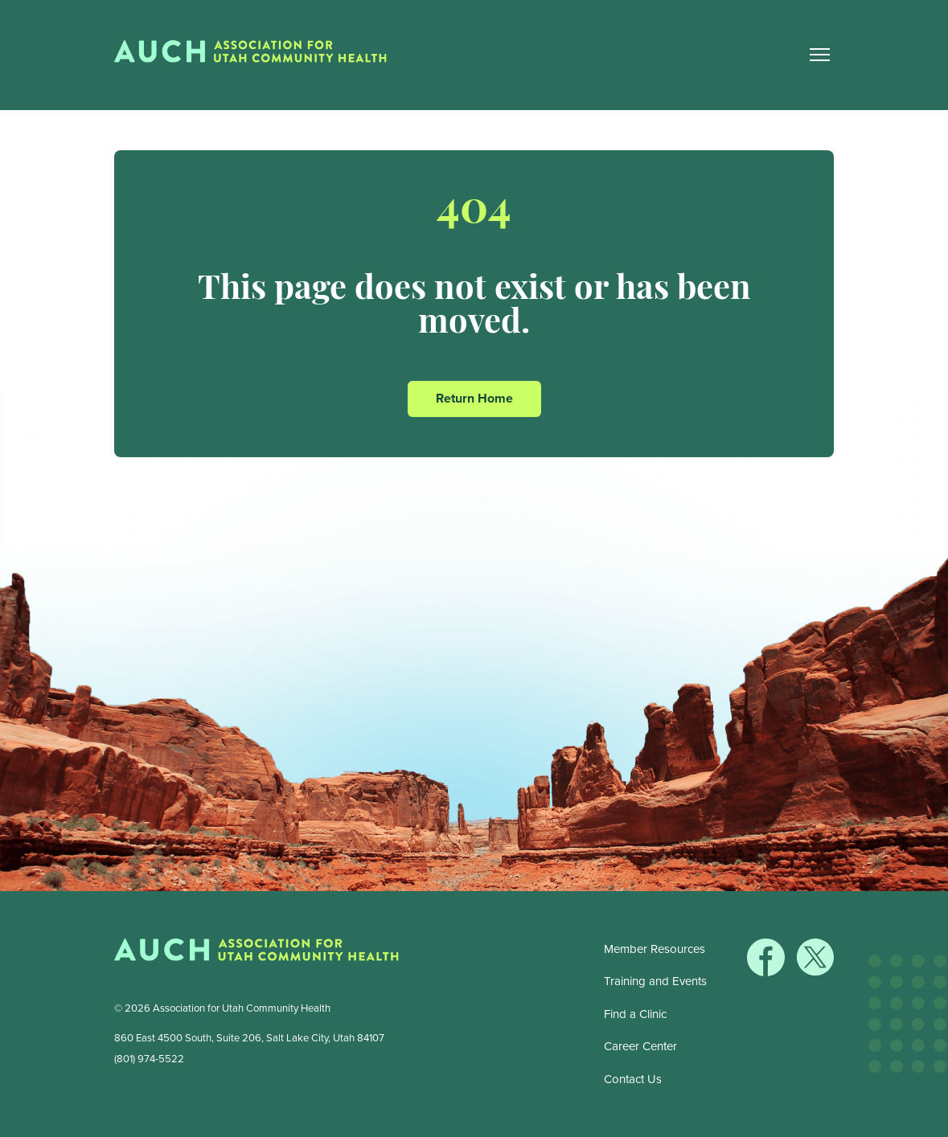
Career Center (640, 1046)
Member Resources (654, 949)
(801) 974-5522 (149, 1058)
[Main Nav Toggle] (820, 55)
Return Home (474, 398)
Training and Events (655, 981)
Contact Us (633, 1079)
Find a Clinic (635, 1014)
